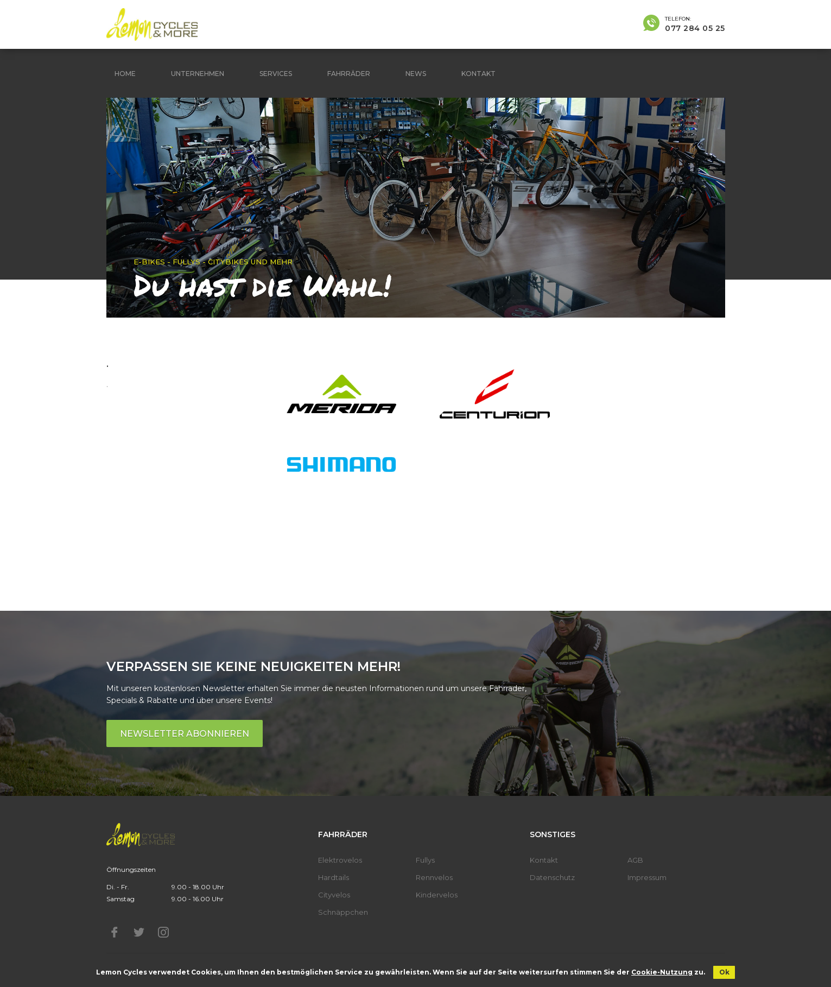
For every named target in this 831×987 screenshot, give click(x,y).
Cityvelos (334, 894)
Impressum (647, 877)
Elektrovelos (340, 860)
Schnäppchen (343, 912)
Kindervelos (437, 894)
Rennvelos (434, 877)
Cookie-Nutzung (662, 972)
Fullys (425, 860)
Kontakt (478, 73)
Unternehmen (197, 73)
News (415, 73)
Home (125, 73)
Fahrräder (348, 73)
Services (275, 73)
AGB (635, 860)
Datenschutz (552, 877)
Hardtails (333, 877)
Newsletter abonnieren (184, 734)
